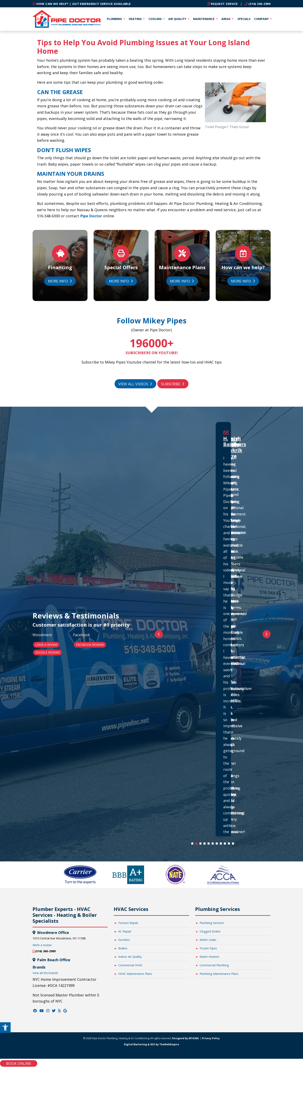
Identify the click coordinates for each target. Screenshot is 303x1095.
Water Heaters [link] (209, 956)
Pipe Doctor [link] (90, 215)
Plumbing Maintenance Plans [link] (219, 973)
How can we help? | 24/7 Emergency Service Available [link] (82, 4)
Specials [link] (243, 19)
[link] (5, 1024)
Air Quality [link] (177, 19)
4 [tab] (205, 844)
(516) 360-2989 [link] (256, 4)
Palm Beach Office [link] (53, 959)
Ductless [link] (124, 939)
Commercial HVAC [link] (130, 965)
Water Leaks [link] (208, 939)
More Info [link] (60, 281)
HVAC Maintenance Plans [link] (135, 973)
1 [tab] (193, 844)
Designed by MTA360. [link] (185, 1038)
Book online (18, 1063)
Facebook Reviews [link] (90, 644)
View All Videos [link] (135, 383)
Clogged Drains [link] (210, 931)
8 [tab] (222, 844)
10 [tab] (230, 844)
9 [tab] (226, 844)
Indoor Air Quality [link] (130, 956)
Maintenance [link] (204, 19)
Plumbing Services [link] (212, 923)
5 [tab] (210, 844)
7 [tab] (218, 844)
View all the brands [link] (45, 973)
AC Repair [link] (124, 931)
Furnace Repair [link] (128, 923)
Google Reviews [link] (47, 652)
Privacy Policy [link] (211, 1038)
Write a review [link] (42, 945)
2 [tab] (197, 844)
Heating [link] (135, 19)
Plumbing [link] (115, 19)
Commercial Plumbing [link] (214, 965)
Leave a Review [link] (46, 644)
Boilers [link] (122, 948)
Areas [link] (226, 19)
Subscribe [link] (172, 383)
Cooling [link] (155, 19)
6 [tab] (214, 844)
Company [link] (261, 19)
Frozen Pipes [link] (208, 948)
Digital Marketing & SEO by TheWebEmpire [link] (151, 1044)
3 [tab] (201, 844)
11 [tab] (234, 844)
